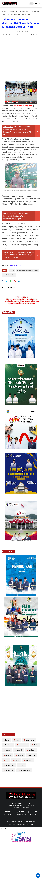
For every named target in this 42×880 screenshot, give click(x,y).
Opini (6, 760)
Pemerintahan (23, 745)
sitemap (16, 807)
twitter (22, 812)
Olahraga (32, 755)
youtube (35, 814)
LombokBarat (9, 770)
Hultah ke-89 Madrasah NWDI (27, 270)
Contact (27, 803)
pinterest (9, 814)
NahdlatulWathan (13, 11)
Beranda (4, 11)
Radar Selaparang (28, 822)
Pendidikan (8, 745)
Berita (12, 270)
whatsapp (33, 812)
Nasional (19, 750)
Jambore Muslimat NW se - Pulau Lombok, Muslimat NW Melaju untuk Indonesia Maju (18, 254)
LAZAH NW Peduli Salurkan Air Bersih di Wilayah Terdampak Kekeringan (15, 216)
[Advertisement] (19, 59)
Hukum (7, 750)
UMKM (17, 760)
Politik (36, 745)
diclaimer (25, 807)
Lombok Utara (9, 765)
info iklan (30, 805)
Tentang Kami (16, 803)
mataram (20, 755)
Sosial (7, 740)
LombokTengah (25, 770)
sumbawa (29, 760)
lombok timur (30, 740)
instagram (22, 814)
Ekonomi (8, 755)
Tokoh (22, 765)
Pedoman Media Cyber (16, 805)
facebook (10, 812)
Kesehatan (31, 750)
